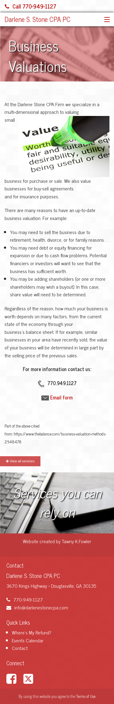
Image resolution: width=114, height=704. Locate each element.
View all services (20, 461)
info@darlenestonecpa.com (37, 607)
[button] (105, 20)
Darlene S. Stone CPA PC (38, 19)
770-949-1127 (24, 599)
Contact (20, 648)
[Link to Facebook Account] (14, 678)
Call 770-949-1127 (30, 6)
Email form (61, 397)
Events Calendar (27, 640)
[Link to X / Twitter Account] (31, 678)
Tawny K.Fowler (76, 541)
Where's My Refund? (31, 632)
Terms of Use (85, 696)
